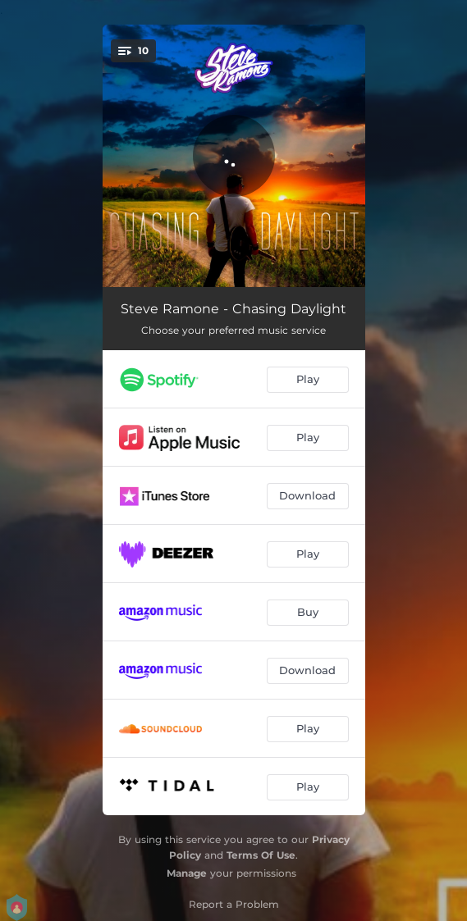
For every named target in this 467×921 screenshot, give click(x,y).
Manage (187, 873)
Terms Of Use (261, 855)
